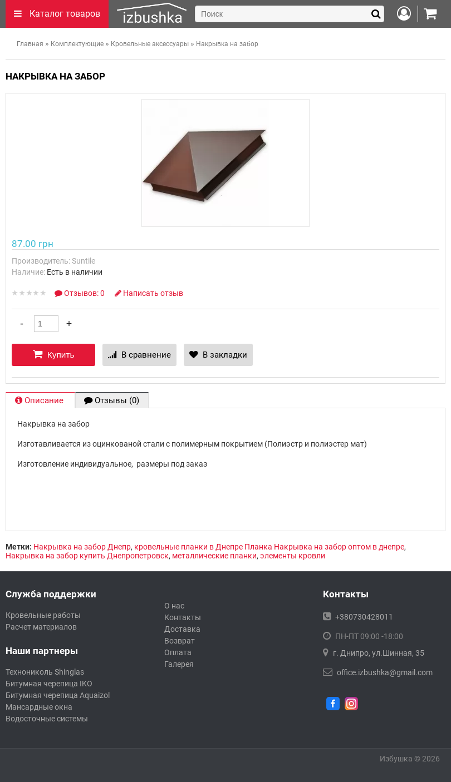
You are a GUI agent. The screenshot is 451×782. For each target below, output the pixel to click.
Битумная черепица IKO (49, 683)
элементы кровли (292, 555)
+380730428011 (364, 616)
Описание (40, 400)
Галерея (179, 664)
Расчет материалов (41, 626)
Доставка (182, 629)
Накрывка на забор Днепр (82, 546)
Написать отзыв (149, 293)
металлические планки (214, 555)
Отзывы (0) (111, 400)
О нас (174, 605)
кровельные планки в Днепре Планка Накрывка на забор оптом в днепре (269, 546)
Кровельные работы (43, 615)
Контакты (182, 617)
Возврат (179, 640)
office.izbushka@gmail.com (385, 672)
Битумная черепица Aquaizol (58, 695)
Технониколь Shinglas (45, 671)
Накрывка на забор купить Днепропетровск (87, 555)
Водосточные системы (47, 718)
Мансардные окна (39, 706)
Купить (54, 354)
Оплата (178, 652)
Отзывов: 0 (80, 293)
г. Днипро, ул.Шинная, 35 (378, 653)
